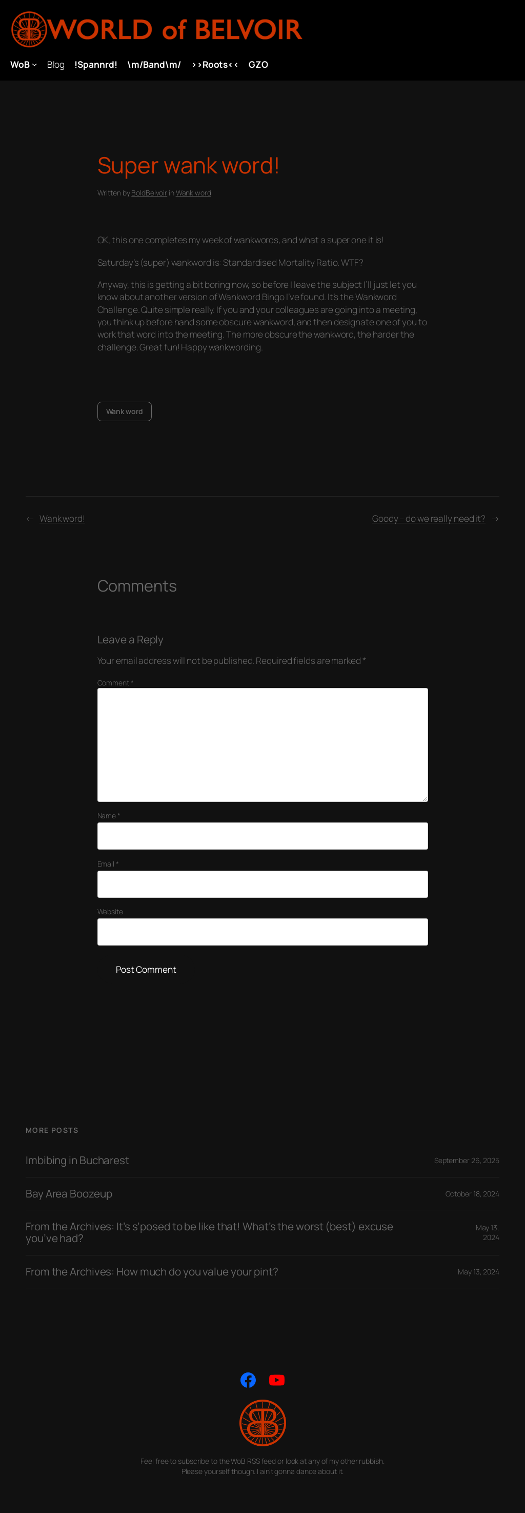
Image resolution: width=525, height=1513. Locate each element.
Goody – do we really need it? (429, 518)
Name (108, 815)
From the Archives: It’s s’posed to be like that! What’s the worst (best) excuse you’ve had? (209, 1233)
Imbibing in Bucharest (77, 1160)
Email (108, 864)
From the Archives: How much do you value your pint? (152, 1272)
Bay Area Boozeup (69, 1194)
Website (110, 911)
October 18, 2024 (472, 1193)
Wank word (193, 193)
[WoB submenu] (34, 64)
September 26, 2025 (466, 1160)
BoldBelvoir (149, 193)
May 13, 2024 (487, 1233)
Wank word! (62, 518)
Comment (115, 682)
